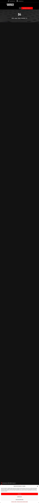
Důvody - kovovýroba (21, 18)
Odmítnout (19, 496)
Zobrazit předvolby (19, 499)
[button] (37, 486)
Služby (16, 18)
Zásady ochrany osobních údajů (22, 501)
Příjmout (19, 494)
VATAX (13, 18)
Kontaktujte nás (26, 8)
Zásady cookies (13, 501)
